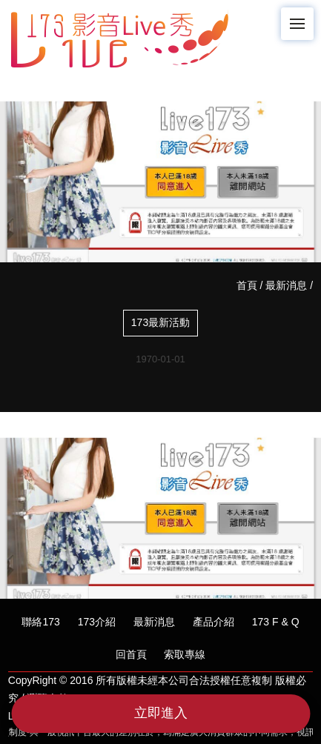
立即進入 (161, 712)
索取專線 (184, 654)
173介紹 (97, 622)
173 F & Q (276, 622)
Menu (302, 17)
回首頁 (131, 654)
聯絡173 (40, 622)
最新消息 (286, 285)
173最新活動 (160, 322)
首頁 (246, 285)
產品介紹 (213, 622)
